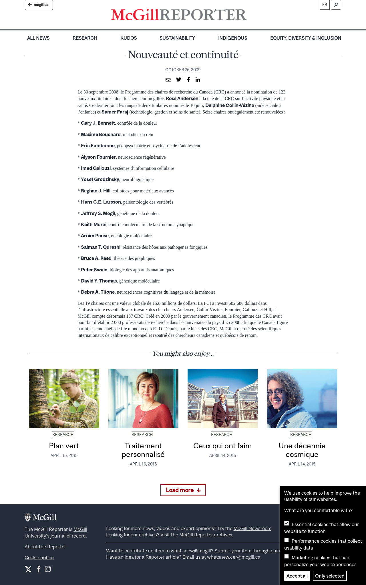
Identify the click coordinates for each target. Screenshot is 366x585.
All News (38, 38)
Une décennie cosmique (302, 450)
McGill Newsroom (252, 528)
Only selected (330, 576)
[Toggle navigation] (251, 16)
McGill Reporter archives (205, 535)
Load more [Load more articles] (183, 490)
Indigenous (232, 38)
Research (85, 38)
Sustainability (177, 38)
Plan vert (64, 445)
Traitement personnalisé (143, 450)
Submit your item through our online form (258, 551)
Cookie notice (39, 557)
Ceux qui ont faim (222, 445)
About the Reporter (45, 547)
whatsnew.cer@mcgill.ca (233, 557)
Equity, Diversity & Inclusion (305, 38)
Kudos (128, 38)
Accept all (297, 576)
